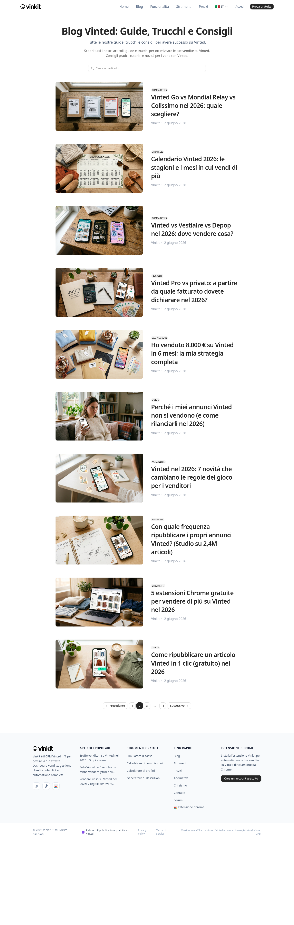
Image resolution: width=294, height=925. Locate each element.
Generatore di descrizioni (143, 778)
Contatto (179, 793)
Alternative (181, 778)
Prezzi (178, 771)
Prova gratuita (262, 6)
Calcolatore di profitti (141, 771)
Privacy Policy (142, 832)
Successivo (179, 706)
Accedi (239, 6)
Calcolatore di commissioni (145, 763)
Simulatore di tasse (139, 756)
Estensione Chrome (189, 807)
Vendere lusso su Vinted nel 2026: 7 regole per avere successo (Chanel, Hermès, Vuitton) (98, 781)
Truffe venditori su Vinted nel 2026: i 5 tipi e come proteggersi (99, 758)
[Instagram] (36, 786)
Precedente (115, 706)
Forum (178, 800)
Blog (177, 756)
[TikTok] (46, 786)
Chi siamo (180, 785)
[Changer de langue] (222, 6)
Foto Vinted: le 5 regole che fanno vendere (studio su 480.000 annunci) (98, 769)
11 (162, 706)
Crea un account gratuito (241, 778)
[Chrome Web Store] (56, 786)
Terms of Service (161, 832)
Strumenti (180, 763)
